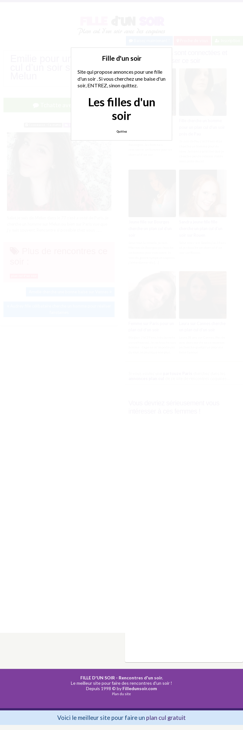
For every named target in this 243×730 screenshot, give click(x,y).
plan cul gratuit (166, 717)
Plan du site (121, 694)
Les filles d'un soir (121, 108)
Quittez (121, 131)
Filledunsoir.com (139, 688)
